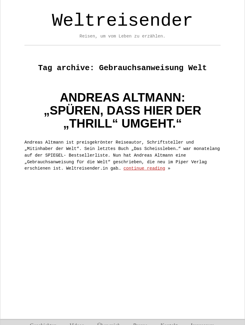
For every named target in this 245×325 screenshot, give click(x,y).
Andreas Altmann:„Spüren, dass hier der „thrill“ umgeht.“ (122, 110)
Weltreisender (122, 21)
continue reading (144, 168)
